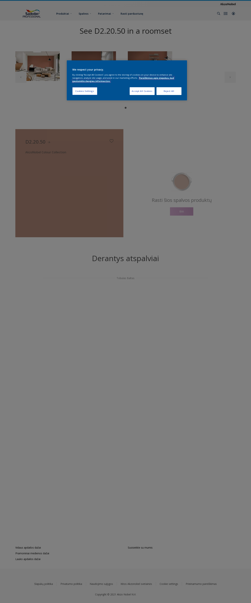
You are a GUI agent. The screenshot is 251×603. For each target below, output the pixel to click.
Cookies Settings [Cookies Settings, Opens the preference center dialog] (84, 91)
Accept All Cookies (142, 91)
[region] (127, 80)
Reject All (169, 91)
